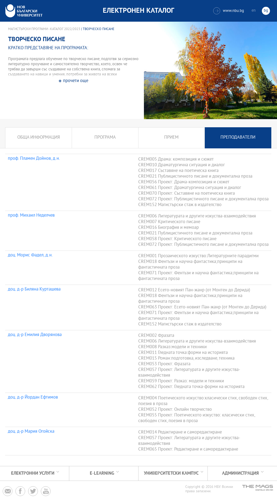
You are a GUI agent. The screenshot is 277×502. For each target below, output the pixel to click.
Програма (105, 138)
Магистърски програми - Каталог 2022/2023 (44, 29)
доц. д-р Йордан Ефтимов (33, 398)
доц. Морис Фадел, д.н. (30, 255)
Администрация (240, 473)
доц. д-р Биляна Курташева (34, 290)
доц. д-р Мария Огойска (31, 432)
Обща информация (38, 138)
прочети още (75, 81)
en (254, 10)
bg (266, 10)
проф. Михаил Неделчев (31, 216)
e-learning (102, 473)
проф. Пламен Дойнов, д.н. (34, 159)
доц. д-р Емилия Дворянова (35, 335)
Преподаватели (237, 138)
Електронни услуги (32, 473)
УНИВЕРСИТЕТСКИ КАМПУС (171, 473)
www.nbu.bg (228, 10)
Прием (171, 138)
